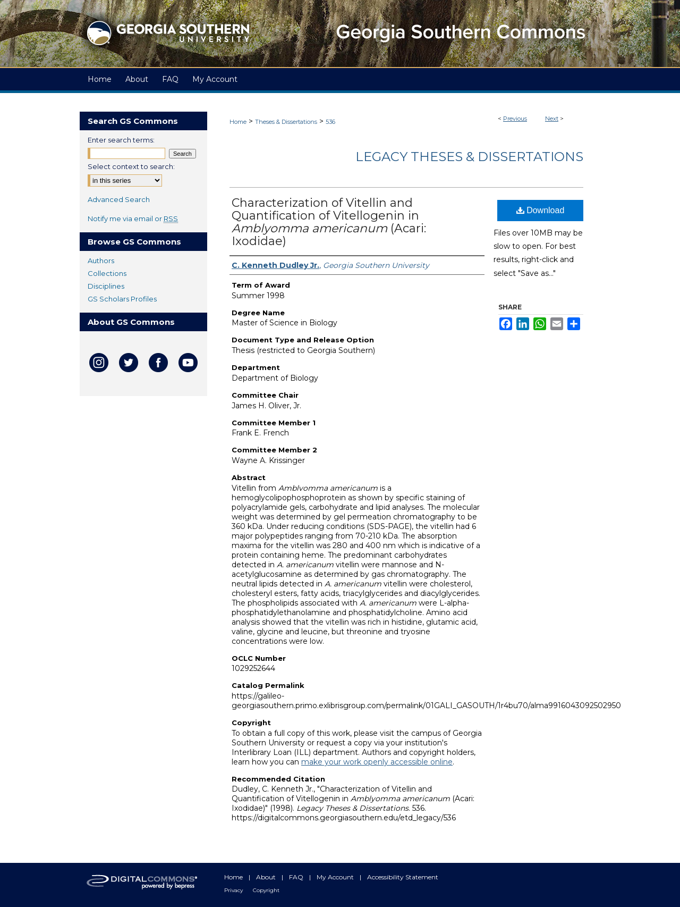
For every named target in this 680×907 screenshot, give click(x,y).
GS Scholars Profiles (122, 299)
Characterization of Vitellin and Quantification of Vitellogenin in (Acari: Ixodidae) (329, 222)
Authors (101, 260)
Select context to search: (131, 166)
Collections (107, 273)
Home (238, 121)
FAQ (297, 877)
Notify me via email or (133, 218)
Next (551, 118)
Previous (515, 118)
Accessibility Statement (402, 877)
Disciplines (106, 286)
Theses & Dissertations (286, 121)
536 (330, 121)
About (266, 877)
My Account (336, 877)
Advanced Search (119, 199)
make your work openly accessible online (377, 762)
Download (540, 210)
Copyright (266, 890)
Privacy (234, 890)
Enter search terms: (121, 140)
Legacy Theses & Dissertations (469, 156)
